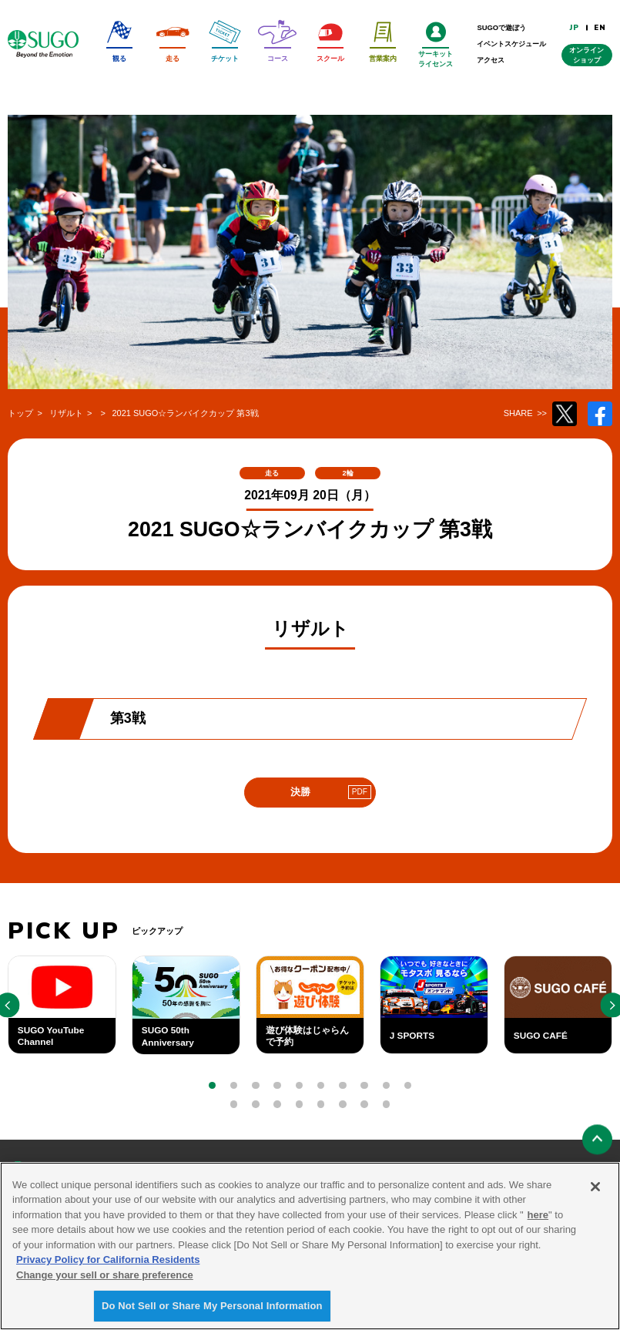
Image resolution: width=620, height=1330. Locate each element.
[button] (212, 1085)
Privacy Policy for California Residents (107, 1263)
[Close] (595, 1190)
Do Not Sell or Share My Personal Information (212, 1309)
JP (574, 27)
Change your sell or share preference (104, 1278)
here (538, 1218)
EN (600, 27)
